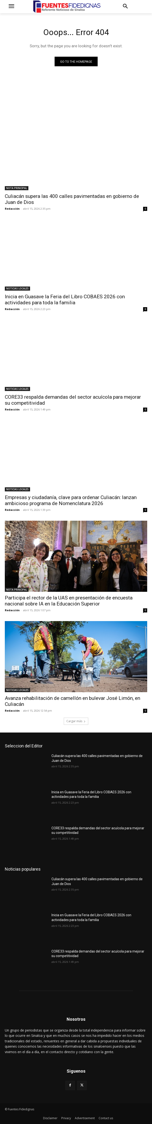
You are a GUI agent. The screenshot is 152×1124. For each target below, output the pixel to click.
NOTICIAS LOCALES (17, 288)
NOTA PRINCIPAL (16, 188)
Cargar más (76, 721)
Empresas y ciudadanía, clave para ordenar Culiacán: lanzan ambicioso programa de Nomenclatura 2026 (71, 500)
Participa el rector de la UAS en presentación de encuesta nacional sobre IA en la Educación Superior (69, 601)
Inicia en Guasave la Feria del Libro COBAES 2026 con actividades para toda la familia (65, 299)
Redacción (12, 208)
